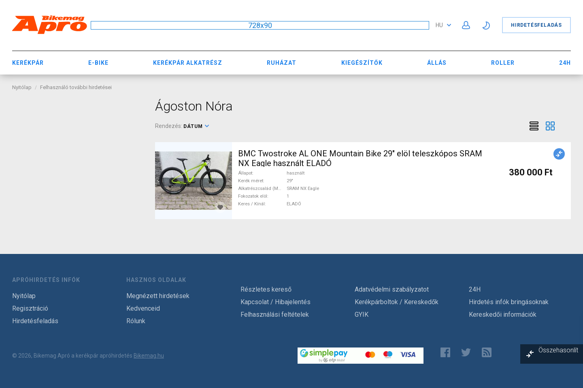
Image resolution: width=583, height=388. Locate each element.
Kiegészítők (362, 63)
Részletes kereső (266, 289)
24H (565, 63)
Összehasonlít (558, 350)
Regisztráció (30, 308)
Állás (437, 63)
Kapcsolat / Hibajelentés (275, 302)
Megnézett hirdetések (157, 296)
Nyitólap (22, 87)
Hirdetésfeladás (536, 25)
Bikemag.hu (149, 355)
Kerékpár (28, 63)
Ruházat (281, 63)
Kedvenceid (143, 308)
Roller (503, 63)
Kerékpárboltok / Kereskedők (396, 302)
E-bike (98, 63)
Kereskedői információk (502, 314)
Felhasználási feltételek (274, 314)
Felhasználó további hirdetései (76, 87)
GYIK (361, 314)
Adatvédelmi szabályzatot (392, 289)
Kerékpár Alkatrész (187, 63)
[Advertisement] (77, 149)
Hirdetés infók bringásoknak (509, 302)
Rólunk (135, 321)
